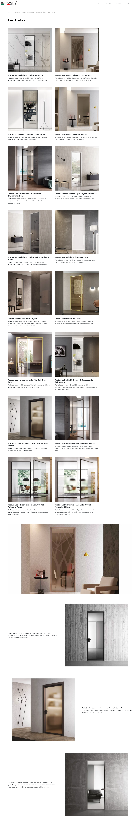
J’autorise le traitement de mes (49, 742)
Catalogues (119, 3)
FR (135, 3)
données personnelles (61, 742)
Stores (128, 3)
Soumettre (76, 763)
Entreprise (108, 3)
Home (10, 12)
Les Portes (51, 12)
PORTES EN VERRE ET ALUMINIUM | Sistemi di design (30, 12)
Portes (99, 3)
